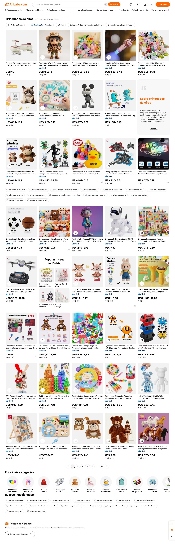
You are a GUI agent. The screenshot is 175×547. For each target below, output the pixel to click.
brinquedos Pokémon (36, 195)
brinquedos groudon (69, 506)
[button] (105, 4)
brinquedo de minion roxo (112, 190)
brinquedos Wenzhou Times (115, 506)
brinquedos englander (103, 501)
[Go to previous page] (68, 466)
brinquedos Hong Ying (36, 511)
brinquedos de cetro (14, 200)
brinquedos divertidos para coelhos (43, 506)
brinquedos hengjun (139, 195)
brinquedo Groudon (82, 501)
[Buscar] (114, 4)
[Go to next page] (107, 466)
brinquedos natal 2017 (61, 501)
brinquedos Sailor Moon (143, 501)
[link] (172, 524)
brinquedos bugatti (118, 195)
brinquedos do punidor (38, 190)
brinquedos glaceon (89, 190)
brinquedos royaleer (14, 511)
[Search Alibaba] (68, 4)
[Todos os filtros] (15, 25)
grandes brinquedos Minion (95, 195)
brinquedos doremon (14, 195)
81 (102, 466)
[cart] (138, 5)
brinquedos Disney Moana (37, 200)
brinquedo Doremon (135, 190)
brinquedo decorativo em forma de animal (64, 195)
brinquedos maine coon (156, 190)
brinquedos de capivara (15, 190)
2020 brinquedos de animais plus (64, 190)
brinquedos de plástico (91, 506)
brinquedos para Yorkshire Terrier (143, 506)
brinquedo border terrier (16, 506)
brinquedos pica (123, 501)
